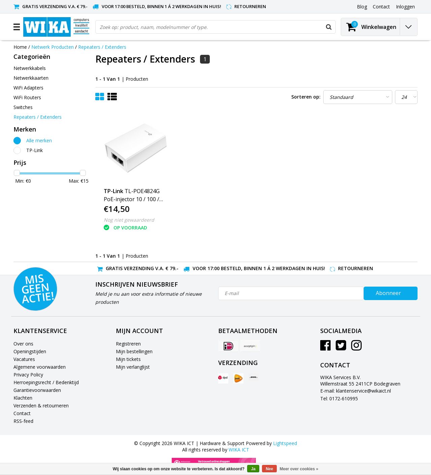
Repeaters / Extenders (102, 47)
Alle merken (39, 140)
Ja (253, 469)
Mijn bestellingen (134, 351)
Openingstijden (29, 351)
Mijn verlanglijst (133, 367)
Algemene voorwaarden (39, 367)
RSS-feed (23, 421)
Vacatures (24, 359)
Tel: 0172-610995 (339, 398)
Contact (22, 413)
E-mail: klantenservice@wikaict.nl (355, 391)
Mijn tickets (128, 359)
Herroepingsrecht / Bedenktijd (46, 382)
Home (20, 47)
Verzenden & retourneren (41, 405)
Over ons (23, 343)
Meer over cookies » (299, 469)
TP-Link (34, 150)
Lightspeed (285, 443)
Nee (269, 469)
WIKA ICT (239, 449)
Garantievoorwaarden (37, 390)
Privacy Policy (28, 374)
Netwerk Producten (52, 47)
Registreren (128, 343)
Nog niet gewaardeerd (129, 220)
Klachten (22, 398)
